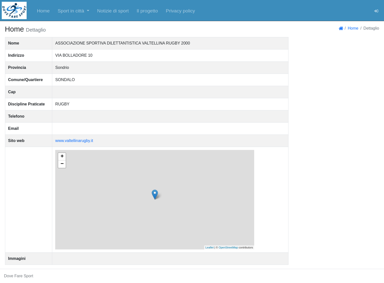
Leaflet (209, 247)
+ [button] (62, 156)
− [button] (62, 164)
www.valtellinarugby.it (74, 141)
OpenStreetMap (228, 247)
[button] (73, 10)
